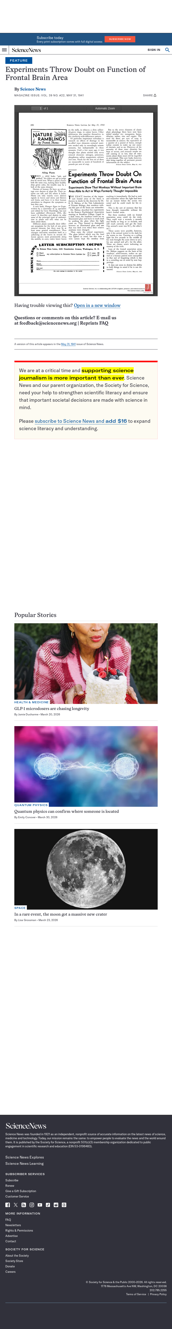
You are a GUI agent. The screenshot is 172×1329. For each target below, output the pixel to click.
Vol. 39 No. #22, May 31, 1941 (62, 95)
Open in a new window (97, 306)
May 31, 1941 (68, 344)
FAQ (8, 1219)
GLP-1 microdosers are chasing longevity (51, 709)
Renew (9, 1185)
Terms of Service (136, 1294)
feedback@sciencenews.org (48, 323)
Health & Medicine (31, 702)
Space (20, 908)
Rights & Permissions (19, 1230)
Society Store (14, 1261)
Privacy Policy (158, 1294)
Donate (10, 1266)
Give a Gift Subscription (20, 1191)
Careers (10, 1271)
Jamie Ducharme (28, 714)
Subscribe (11, 1180)
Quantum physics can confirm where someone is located (66, 812)
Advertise (11, 1236)
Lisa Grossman (27, 920)
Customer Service (17, 1196)
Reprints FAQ (94, 323)
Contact (10, 1241)
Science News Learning (24, 1163)
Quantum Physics (31, 805)
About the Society (17, 1255)
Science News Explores (24, 1157)
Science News (33, 89)
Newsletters (13, 1225)
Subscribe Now (120, 39)
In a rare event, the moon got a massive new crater (60, 915)
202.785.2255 (158, 1290)
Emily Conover (27, 817)
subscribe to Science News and (81, 421)
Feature (19, 60)
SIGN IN (154, 50)
